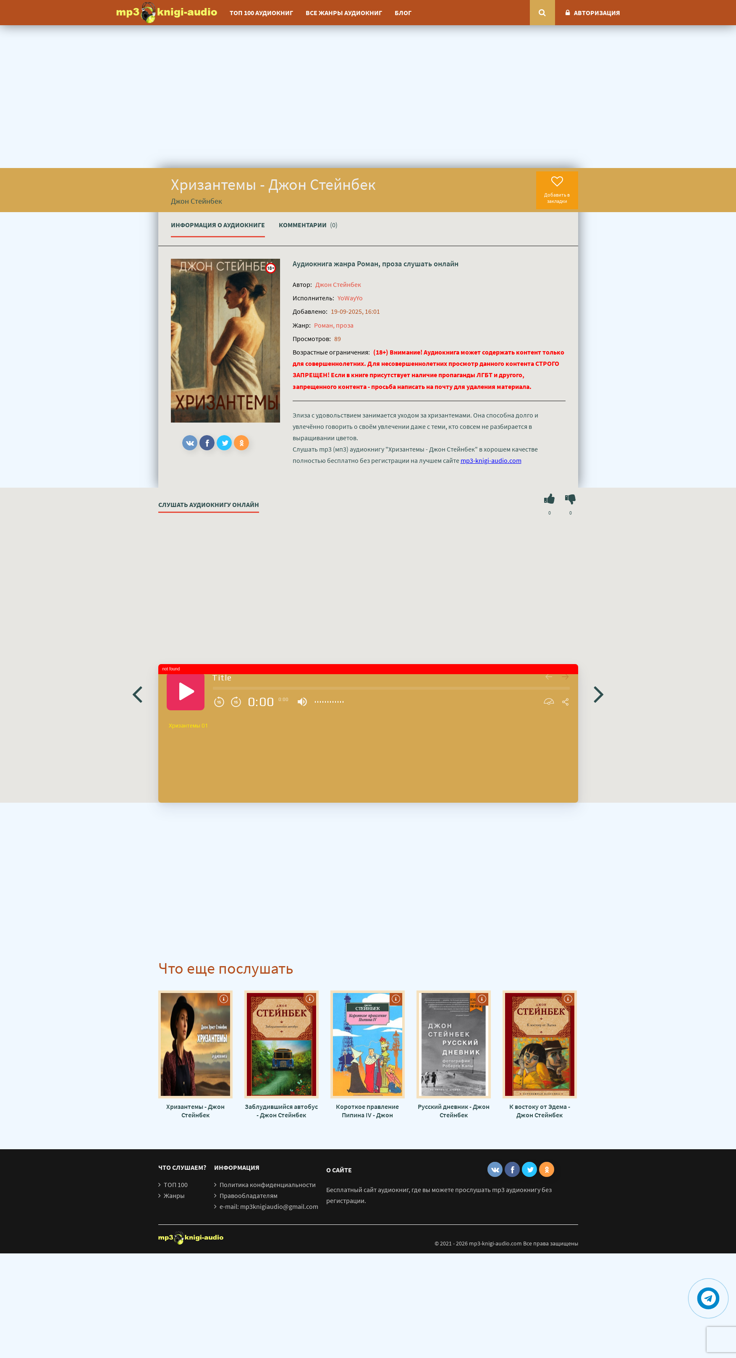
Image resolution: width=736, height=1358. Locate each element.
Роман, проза (379, 263)
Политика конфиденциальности (268, 1184)
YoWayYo (350, 298)
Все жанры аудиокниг (344, 12)
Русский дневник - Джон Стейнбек (454, 1110)
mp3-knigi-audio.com (491, 460)
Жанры (174, 1195)
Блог (403, 12)
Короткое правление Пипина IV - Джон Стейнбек (367, 1110)
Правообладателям (249, 1195)
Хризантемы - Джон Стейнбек (195, 1110)
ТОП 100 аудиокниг (261, 12)
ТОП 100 (176, 1184)
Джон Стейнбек (338, 284)
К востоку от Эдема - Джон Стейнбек (539, 1110)
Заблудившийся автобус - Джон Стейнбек (281, 1110)
